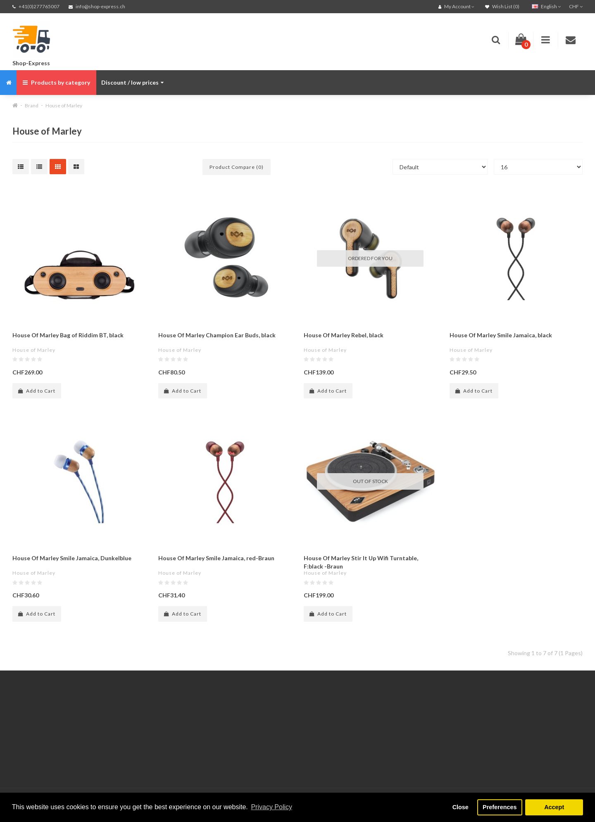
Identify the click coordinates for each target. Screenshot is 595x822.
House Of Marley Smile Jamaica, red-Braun (216, 557)
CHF (576, 6)
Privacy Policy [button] (271, 806)
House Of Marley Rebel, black (343, 335)
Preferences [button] (499, 807)
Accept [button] (554, 807)
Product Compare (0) (236, 167)
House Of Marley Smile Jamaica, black (501, 335)
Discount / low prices (132, 82)
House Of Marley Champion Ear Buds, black (217, 335)
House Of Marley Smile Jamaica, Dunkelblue (71, 557)
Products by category (56, 82)
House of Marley (63, 105)
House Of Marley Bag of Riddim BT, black (68, 335)
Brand (31, 105)
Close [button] (460, 807)
